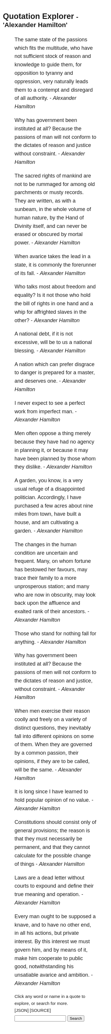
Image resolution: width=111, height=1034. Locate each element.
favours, (66, 569)
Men (20, 433)
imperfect (49, 411)
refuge (35, 489)
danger (28, 372)
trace (20, 578)
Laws (21, 878)
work (20, 411)
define (75, 886)
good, (21, 966)
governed (81, 744)
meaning (35, 894)
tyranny (54, 73)
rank (38, 611)
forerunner (84, 265)
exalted (23, 611)
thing (68, 433)
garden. (23, 531)
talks (32, 287)
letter (60, 878)
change (82, 856)
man (47, 137)
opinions (62, 736)
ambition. (78, 975)
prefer (66, 364)
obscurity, (62, 595)
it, (43, 450)
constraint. (45, 154)
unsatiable (26, 975)
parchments (28, 192)
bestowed (35, 569)
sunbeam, (26, 209)
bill (26, 303)
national (28, 334)
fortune (83, 561)
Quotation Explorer (38, 16)
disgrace (84, 364)
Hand (71, 218)
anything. (25, 642)
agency (85, 442)
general (23, 830)
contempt (48, 90)
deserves (35, 381)
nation (26, 364)
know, (55, 480)
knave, (22, 925)
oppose (47, 433)
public (76, 958)
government (50, 120)
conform (80, 137)
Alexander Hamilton (57, 243)
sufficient (33, 56)
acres (60, 506)
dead (47, 878)
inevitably (80, 728)
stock (51, 56)
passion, (57, 753)
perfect (77, 403)
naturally (64, 81)
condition (25, 553)
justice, (84, 681)
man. (68, 411)
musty (56, 192)
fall (85, 633)
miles (21, 514)
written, (45, 201)
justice (83, 145)
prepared (53, 372)
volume (76, 209)
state (45, 39)
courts (22, 886)
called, (81, 761)
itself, (39, 226)
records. (74, 192)
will (57, 137)
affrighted (45, 312)
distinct (23, 728)
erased (23, 234)
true (19, 894)
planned (49, 459)
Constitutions (30, 822)
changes (35, 544)
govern (23, 950)
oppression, (28, 81)
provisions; (45, 830)
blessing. (25, 351)
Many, (44, 561)
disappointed (70, 489)
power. (22, 243)
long (29, 791)
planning (30, 450)
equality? (25, 295)
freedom (75, 287)
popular (34, 800)
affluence (59, 603)
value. (83, 800)
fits (32, 48)
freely (46, 719)
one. (52, 381)
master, (86, 372)
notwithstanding (47, 966)
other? (22, 320)
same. (46, 770)
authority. (37, 98)
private (71, 933)
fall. (31, 273)
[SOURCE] (40, 1010)
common (36, 753)
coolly (21, 719)
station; (56, 586)
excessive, (27, 342)
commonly (50, 265)
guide (53, 65)
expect (39, 403)
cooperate (50, 958)
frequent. (25, 561)
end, (86, 925)
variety (73, 719)
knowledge (27, 65)
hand (72, 303)
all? (47, 129)
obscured (49, 234)
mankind (72, 176)
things (27, 864)
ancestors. (74, 611)
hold (85, 295)
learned (73, 791)
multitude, (57, 48)
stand (48, 633)
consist (71, 822)
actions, (44, 933)
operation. (68, 894)
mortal (75, 234)
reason (73, 56)
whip (20, 312)
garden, (28, 480)
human (23, 218)
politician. (25, 497)
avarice (38, 256)
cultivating (62, 522)
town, (46, 514)
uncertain (56, 553)
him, (37, 950)
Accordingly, (51, 497)
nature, (40, 218)
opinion (53, 800)
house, (22, 522)
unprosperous (30, 586)
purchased (27, 506)
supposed (80, 916)
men (47, 672)
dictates (32, 145)
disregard (82, 90)
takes (54, 256)
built (71, 514)
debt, (45, 334)
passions (77, 39)
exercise (51, 711)
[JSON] (21, 1010)
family (46, 578)
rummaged (48, 184)
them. (26, 744)
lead (75, 256)
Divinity (23, 226)
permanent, (28, 847)
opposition (26, 73)
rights (48, 176)
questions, (44, 728)
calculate (25, 856)
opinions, (25, 761)
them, (67, 65)
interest (60, 941)
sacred (33, 176)
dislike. (34, 467)
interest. (24, 941)
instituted (25, 129)
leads (82, 81)
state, (21, 265)
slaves (65, 312)
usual (21, 489)
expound (46, 886)
